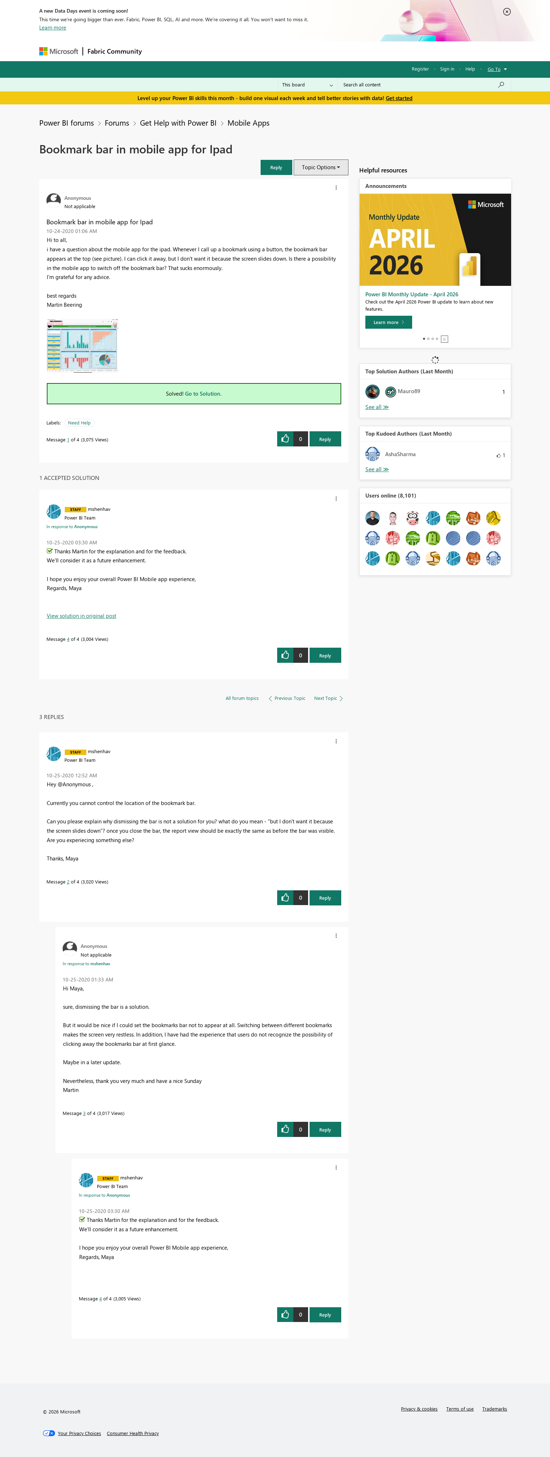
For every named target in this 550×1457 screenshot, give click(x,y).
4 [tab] (437, 338)
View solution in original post (81, 615)
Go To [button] (494, 69)
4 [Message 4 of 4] (68, 639)
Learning (311, 51)
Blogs (283, 51)
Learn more (52, 27)
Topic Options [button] (318, 167)
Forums (158, 51)
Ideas (219, 51)
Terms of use (460, 1409)
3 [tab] (432, 338)
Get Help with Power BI (178, 122)
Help (470, 69)
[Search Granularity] (307, 84)
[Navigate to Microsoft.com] (58, 51)
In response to (72, 526)
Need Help (79, 422)
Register (420, 69)
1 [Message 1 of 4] (68, 439)
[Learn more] (388, 322)
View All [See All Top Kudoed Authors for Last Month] (377, 469)
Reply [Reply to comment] (325, 655)
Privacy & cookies (419, 1409)
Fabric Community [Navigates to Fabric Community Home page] (114, 51)
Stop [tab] (444, 339)
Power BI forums (66, 122)
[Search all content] (424, 84)
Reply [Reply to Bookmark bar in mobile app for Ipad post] (325, 439)
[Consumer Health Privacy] (133, 1433)
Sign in (447, 69)
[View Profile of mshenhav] (99, 508)
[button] (276, 167)
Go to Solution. (203, 393)
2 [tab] (428, 338)
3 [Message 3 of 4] (84, 1113)
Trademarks (494, 1409)
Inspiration (190, 51)
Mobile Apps (248, 122)
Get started (399, 98)
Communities (251, 51)
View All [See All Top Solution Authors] (377, 407)
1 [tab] (424, 338)
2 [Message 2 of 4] (68, 881)
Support (341, 51)
